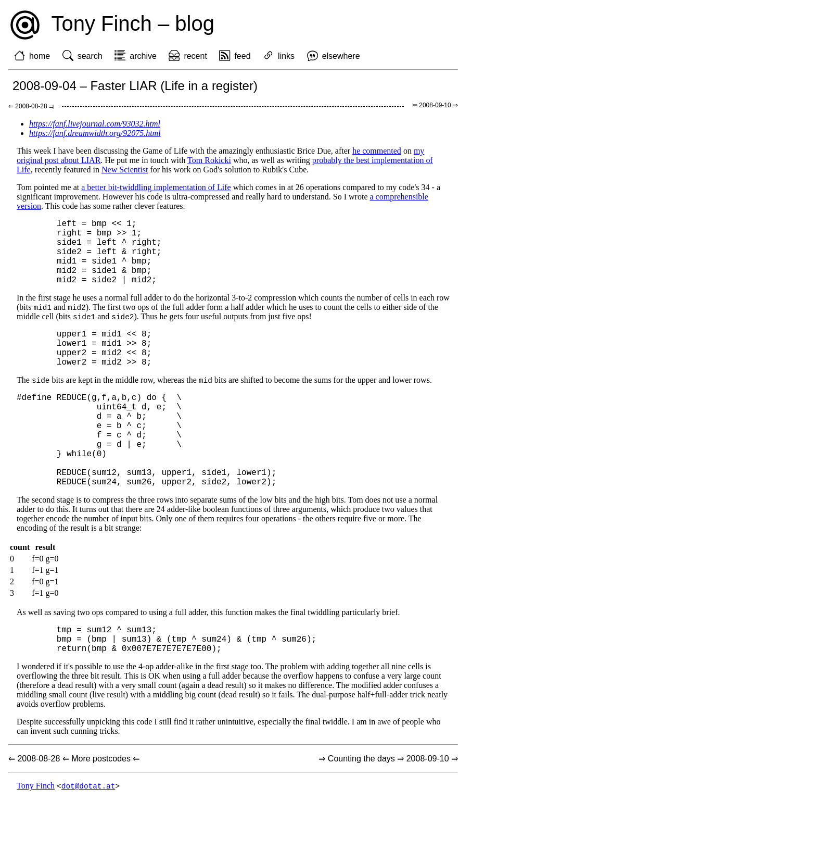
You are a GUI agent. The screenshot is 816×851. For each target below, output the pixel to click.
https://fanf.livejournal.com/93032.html (94, 123)
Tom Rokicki (209, 160)
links (286, 56)
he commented (376, 150)
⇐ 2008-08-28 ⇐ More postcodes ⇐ (73, 810)
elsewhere (341, 56)
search (90, 56)
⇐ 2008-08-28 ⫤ (31, 106)
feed (242, 56)
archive (143, 56)
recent (195, 56)
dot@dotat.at (88, 838)
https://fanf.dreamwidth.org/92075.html (95, 133)
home (39, 56)
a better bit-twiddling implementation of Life (156, 187)
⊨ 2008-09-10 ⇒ (435, 105)
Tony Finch (36, 837)
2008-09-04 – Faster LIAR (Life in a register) (135, 86)
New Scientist (124, 169)
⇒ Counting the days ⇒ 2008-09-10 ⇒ (388, 810)
